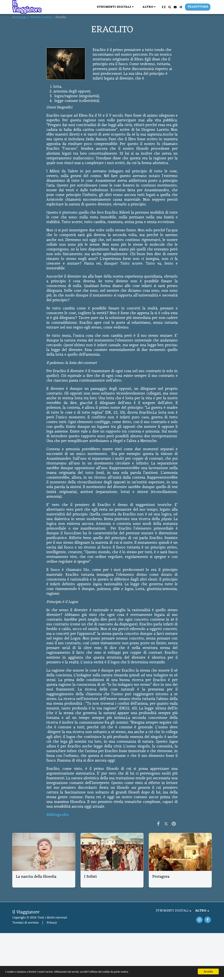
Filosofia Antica (41, 17)
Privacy (52, 923)
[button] (71, 7)
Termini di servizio (25, 923)
